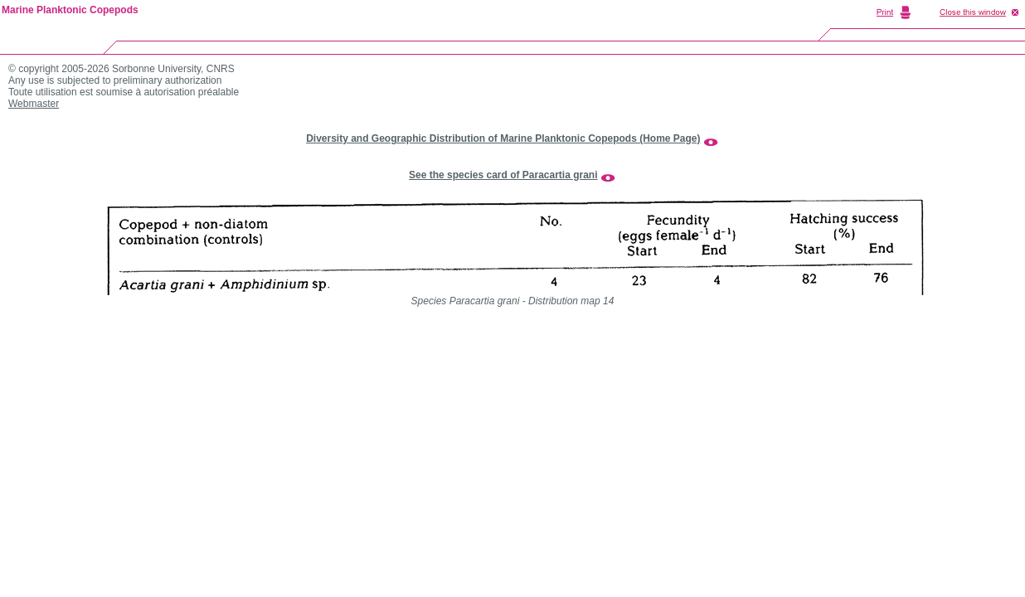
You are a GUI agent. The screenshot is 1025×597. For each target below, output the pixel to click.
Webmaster (33, 103)
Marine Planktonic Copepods (70, 10)
